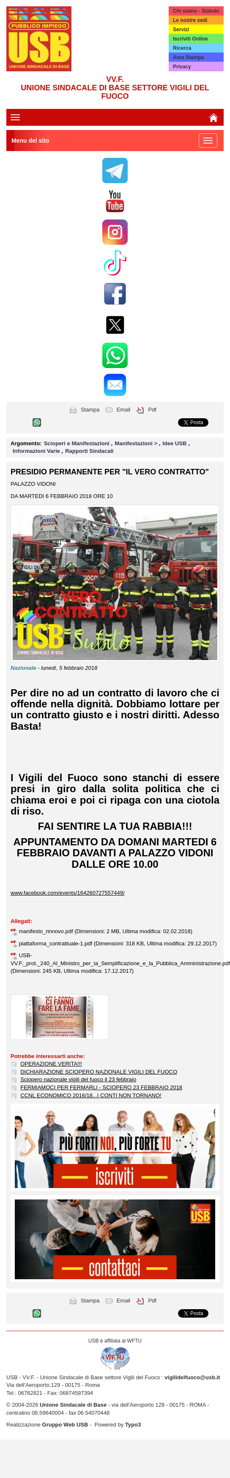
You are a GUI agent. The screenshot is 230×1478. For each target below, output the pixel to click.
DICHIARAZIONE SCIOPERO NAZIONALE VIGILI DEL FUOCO (98, 1072)
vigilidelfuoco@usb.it (192, 1377)
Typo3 (133, 1424)
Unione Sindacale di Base (73, 1405)
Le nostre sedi (190, 20)
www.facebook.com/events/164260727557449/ (68, 893)
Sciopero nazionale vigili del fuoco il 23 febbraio (78, 1079)
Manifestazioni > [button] (137, 443)
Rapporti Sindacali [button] (89, 451)
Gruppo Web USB (65, 1424)
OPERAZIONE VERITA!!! (51, 1064)
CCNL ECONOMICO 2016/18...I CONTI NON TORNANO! (91, 1095)
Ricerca (182, 48)
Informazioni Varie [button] (37, 451)
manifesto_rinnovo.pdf (47, 931)
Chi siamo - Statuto (196, 11)
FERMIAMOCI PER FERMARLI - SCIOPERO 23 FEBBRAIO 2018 (101, 1087)
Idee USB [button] (175, 443)
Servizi (181, 29)
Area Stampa (188, 57)
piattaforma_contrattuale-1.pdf (56, 943)
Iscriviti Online (190, 39)
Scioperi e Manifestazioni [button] (77, 443)
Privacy (182, 67)
